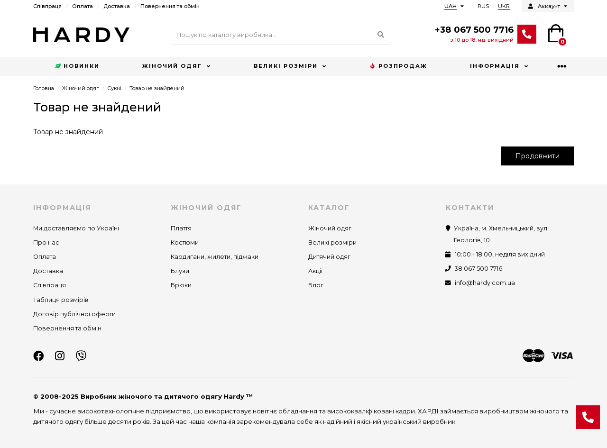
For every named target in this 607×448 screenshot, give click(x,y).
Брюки (181, 285)
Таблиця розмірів (61, 299)
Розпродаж (398, 66)
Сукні (114, 88)
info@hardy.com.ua (485, 282)
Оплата (82, 6)
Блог (315, 285)
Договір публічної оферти (74, 314)
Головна (43, 88)
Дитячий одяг (329, 256)
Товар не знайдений (156, 88)
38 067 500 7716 (478, 268)
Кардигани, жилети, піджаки (214, 256)
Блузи (180, 270)
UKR (504, 6)
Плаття (181, 228)
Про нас (46, 242)
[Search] (280, 35)
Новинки (77, 66)
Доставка (116, 6)
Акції (315, 270)
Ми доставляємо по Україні (76, 228)
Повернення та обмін (170, 6)
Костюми (185, 242)
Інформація (495, 66)
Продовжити (537, 156)
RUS (483, 6)
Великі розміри (286, 66)
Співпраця (47, 6)
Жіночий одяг (172, 66)
